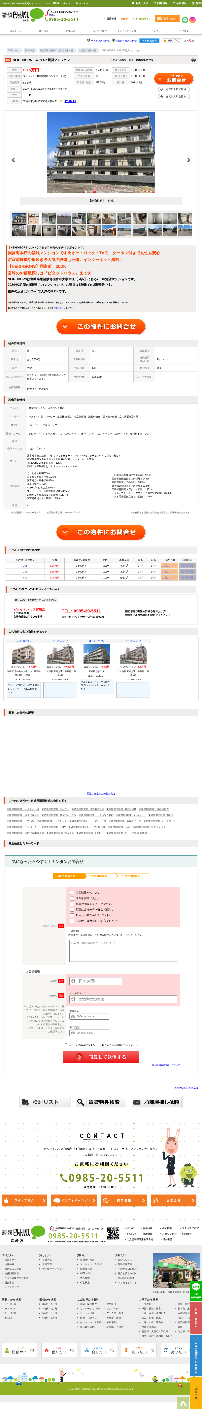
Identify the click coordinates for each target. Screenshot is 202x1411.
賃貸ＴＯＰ (11, 1262)
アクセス (156, 30)
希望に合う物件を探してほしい (92, 913)
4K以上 (8, 1320)
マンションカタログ (91, 1267)
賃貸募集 (47, 1262)
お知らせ (131, 1236)
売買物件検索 (87, 1262)
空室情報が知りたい (85, 896)
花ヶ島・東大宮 (186, 1311)
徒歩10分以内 (87, 1330)
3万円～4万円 (49, 1307)
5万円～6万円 (49, 1316)
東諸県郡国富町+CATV (54, 830)
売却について (125, 1262)
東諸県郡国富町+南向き (161, 818)
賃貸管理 (111, 18)
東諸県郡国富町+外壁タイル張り (150, 830)
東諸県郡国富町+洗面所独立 (154, 812)
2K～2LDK (10, 1311)
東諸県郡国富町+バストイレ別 (23, 812)
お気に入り (72, 30)
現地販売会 (86, 1271)
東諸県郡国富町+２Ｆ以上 (90, 836)
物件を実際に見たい (85, 901)
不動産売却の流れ (127, 1271)
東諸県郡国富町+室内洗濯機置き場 (25, 836)
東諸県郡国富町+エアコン (20, 824)
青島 (180, 1330)
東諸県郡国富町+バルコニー (131, 818)
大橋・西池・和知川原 (154, 1316)
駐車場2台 (112, 1325)
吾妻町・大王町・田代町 (155, 1334)
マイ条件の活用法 (100, 41)
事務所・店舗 (114, 1320)
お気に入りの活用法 (126, 41)
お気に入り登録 (13, 1271)
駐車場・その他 (115, 1330)
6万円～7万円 (49, 1320)
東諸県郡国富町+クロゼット (52, 824)
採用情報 (147, 1236)
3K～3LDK (10, 1316)
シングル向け (114, 1311)
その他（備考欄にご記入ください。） (96, 924)
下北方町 (146, 1307)
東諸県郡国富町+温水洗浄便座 (23, 818)
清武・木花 (184, 1320)
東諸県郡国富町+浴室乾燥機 (121, 812)
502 (25, 580)
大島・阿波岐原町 (187, 1307)
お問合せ (186, 1236)
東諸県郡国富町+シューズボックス (87, 824)
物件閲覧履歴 (12, 1276)
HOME (130, 1231)
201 (25, 566)
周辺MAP (70, 101)
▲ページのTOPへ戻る (186, 1090)
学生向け (111, 1307)
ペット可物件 (87, 1316)
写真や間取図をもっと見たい (91, 907)
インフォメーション (128, 30)
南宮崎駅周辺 (185, 1325)
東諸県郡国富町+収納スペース (125, 824)
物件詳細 (187, 566)
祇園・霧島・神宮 (151, 1311)
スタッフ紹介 (100, 30)
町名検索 (85, 1285)
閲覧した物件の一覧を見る (101, 796)
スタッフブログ (190, 1231)
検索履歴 (180, 3)
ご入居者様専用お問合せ (140, 1242)
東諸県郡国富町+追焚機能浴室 (88, 812)
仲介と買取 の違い (128, 1276)
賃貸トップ (16, 30)
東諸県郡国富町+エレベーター (23, 830)
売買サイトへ (127, 18)
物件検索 (44, 30)
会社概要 (184, 30)
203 (25, 573)
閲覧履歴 (161, 3)
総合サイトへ (146, 18)
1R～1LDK (10, 1307)
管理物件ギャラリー (53, 1271)
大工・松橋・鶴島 (151, 1320)
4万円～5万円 (49, 1311)
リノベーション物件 (91, 1311)
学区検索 (85, 1281)
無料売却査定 (125, 1267)
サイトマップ (12, 1290)
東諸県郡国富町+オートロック (160, 824)
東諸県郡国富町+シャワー (55, 812)
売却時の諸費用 (126, 1281)
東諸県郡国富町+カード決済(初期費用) (127, 836)
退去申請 (167, 1242)
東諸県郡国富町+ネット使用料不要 (86, 830)
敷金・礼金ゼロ (88, 1320)
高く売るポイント (127, 1285)
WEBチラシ (86, 1276)
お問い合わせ (59, 308)
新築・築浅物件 (88, 1307)
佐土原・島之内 (186, 1334)
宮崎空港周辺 (149, 1330)
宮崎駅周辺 (184, 1316)
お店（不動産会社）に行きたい (92, 918)
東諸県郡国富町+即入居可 (60, 836)
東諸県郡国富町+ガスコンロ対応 (96, 818)
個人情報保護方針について (166, 1068)
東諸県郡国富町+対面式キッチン (59, 818)
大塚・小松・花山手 (152, 1325)
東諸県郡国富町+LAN (119, 830)
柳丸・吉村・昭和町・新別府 (157, 1339)
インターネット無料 (91, 1325)
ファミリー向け (115, 1316)
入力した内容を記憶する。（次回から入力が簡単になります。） (101, 1048)
